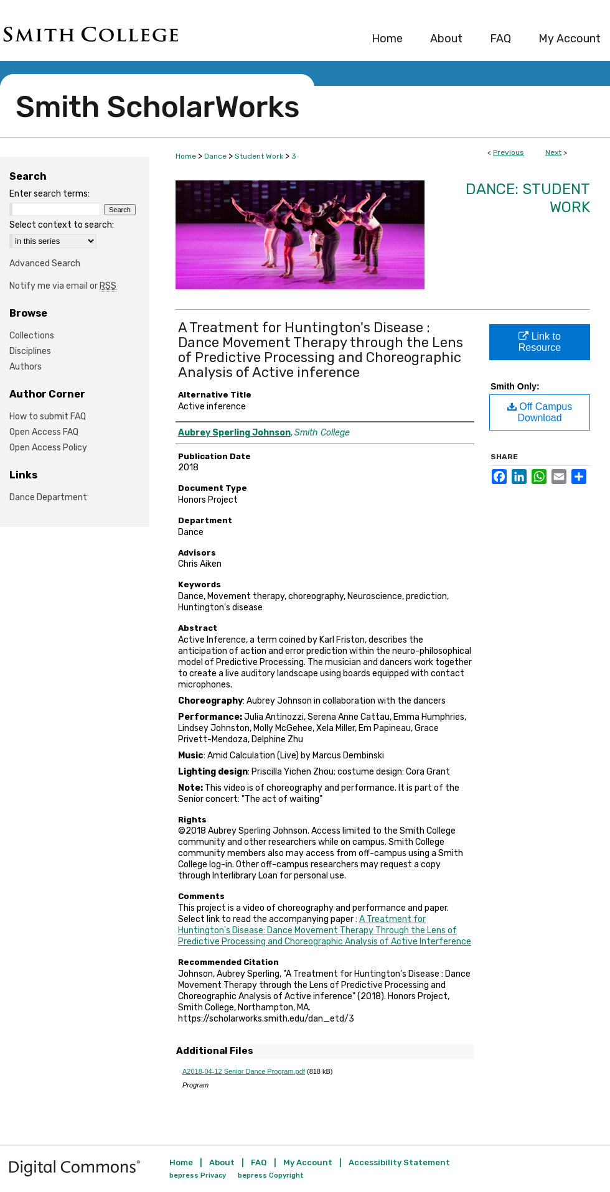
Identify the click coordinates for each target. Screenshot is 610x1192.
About (222, 1162)
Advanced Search (44, 263)
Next (553, 152)
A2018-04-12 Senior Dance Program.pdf (243, 1071)
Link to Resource (539, 342)
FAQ (259, 1162)
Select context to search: (61, 225)
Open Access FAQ (43, 432)
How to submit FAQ (47, 416)
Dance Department (48, 497)
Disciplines (30, 351)
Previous (508, 152)
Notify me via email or (62, 286)
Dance (215, 156)
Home (186, 156)
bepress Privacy (197, 1175)
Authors (25, 366)
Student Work (259, 156)
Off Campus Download (540, 412)
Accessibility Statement (399, 1162)
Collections (31, 335)
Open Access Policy (48, 447)
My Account (307, 1162)
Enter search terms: (49, 194)
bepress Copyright (271, 1175)
